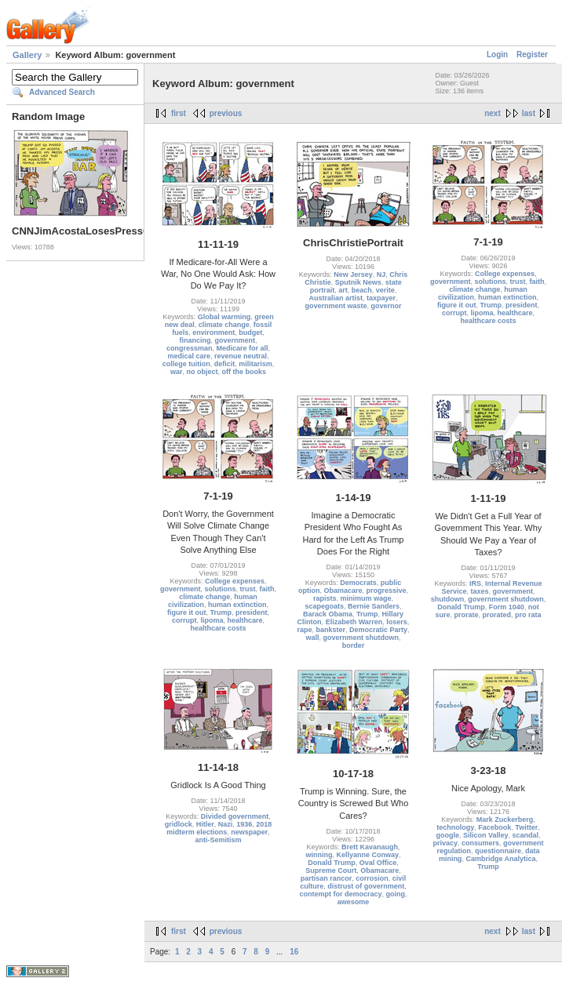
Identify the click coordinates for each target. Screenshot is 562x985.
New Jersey (353, 274)
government (234, 340)
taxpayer (381, 298)
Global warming (224, 317)
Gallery (27, 55)
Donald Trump (461, 607)
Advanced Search (62, 92)
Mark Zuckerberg (505, 819)
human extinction (507, 297)
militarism (255, 364)
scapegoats (324, 606)
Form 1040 (506, 607)
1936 (244, 824)
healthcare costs (488, 321)
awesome (354, 902)
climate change (224, 325)
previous (226, 113)
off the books (244, 372)
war (176, 372)
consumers (480, 843)
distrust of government (365, 886)
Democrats (358, 583)
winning (318, 855)
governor (386, 306)
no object (202, 372)
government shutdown (361, 638)
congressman (189, 348)
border (353, 645)
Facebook (494, 827)
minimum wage (366, 598)
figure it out (456, 305)
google (447, 835)
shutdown (448, 599)
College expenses (505, 274)
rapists (325, 598)
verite (385, 290)
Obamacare (342, 590)
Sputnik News (358, 282)
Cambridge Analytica (500, 859)
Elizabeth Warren (354, 622)
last (528, 113)
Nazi (225, 824)
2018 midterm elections (219, 828)
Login (497, 54)
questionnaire (498, 851)
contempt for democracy (340, 894)
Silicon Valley (486, 835)
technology (455, 827)
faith (537, 281)
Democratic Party (378, 630)
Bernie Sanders (374, 606)
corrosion (372, 878)
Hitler (205, 824)
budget (250, 332)
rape (304, 630)
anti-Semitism (218, 840)
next (492, 113)
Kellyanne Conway (367, 855)
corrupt (454, 313)
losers (396, 622)
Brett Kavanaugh (369, 847)
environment (213, 332)
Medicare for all (242, 348)
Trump (491, 305)
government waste (336, 306)
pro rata (528, 615)
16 (294, 951)
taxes (479, 591)
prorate (466, 615)
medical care (188, 356)
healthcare (515, 313)
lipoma (481, 313)
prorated (497, 615)
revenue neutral (240, 356)
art (343, 290)
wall (312, 638)
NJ (381, 274)
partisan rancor (326, 878)
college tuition (186, 364)
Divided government (235, 816)
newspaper (249, 832)
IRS (475, 583)
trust (518, 281)
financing (194, 340)
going (396, 894)
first (178, 113)
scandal (526, 835)
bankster (330, 630)
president (521, 305)
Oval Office (378, 863)
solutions (489, 281)
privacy (445, 843)
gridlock (178, 824)
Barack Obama (327, 614)
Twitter (526, 827)
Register (532, 54)
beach (362, 290)
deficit (224, 364)
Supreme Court (330, 870)
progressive (387, 590)
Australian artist (335, 298)
